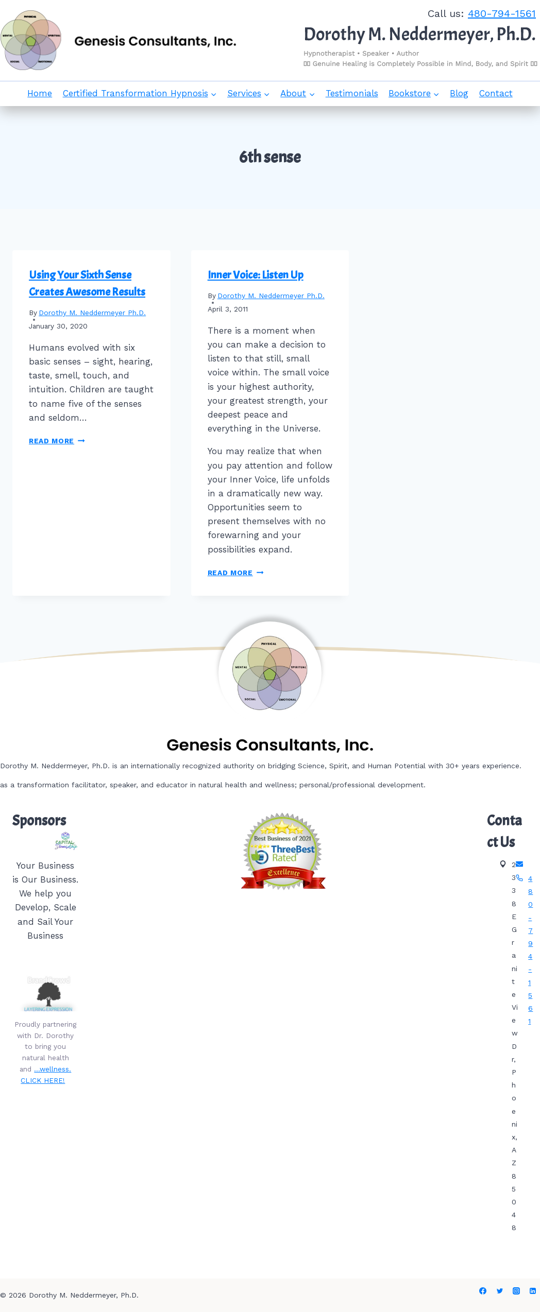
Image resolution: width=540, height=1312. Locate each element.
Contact (496, 93)
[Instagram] (516, 1291)
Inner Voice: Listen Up (255, 275)
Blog (459, 93)
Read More (57, 441)
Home (39, 93)
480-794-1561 (502, 13)
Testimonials (352, 93)
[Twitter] (500, 1291)
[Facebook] (483, 1291)
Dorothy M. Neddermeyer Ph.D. (92, 312)
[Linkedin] (533, 1291)
